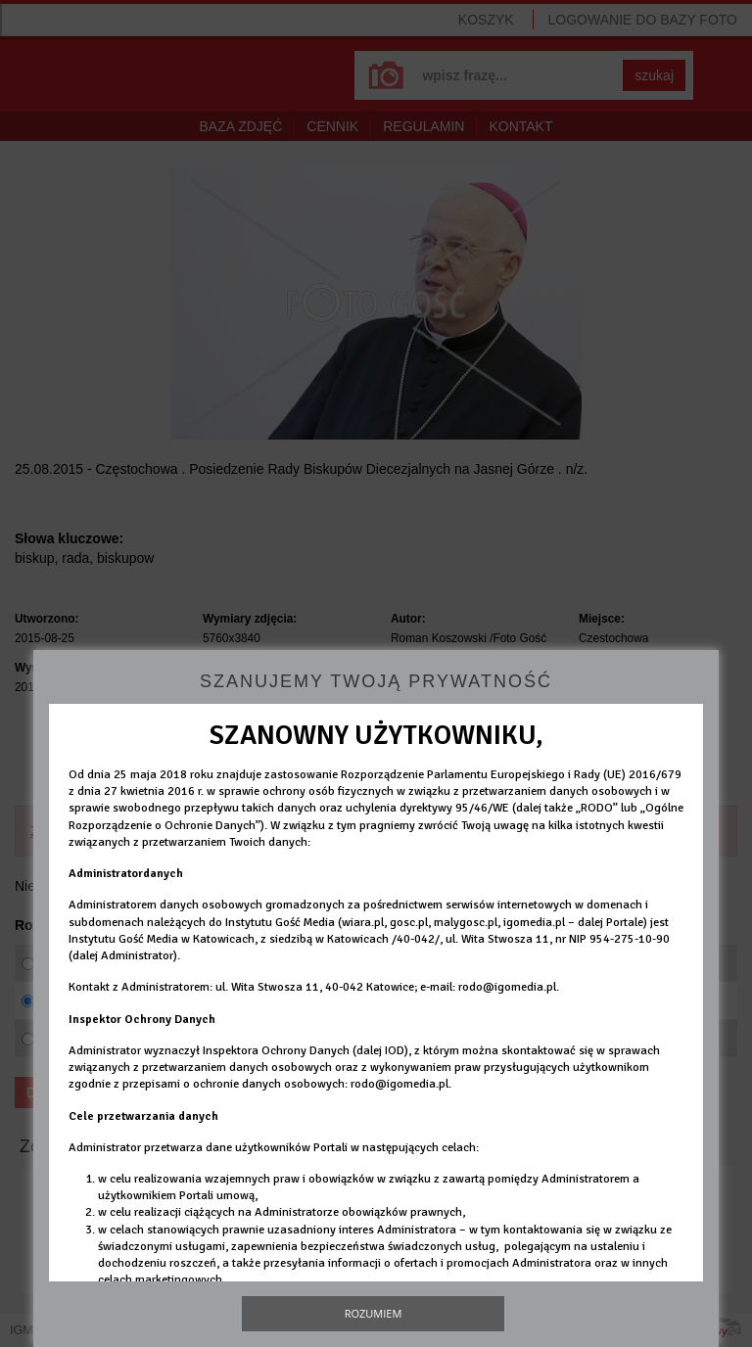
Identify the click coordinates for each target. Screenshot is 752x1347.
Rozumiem (373, 1313)
